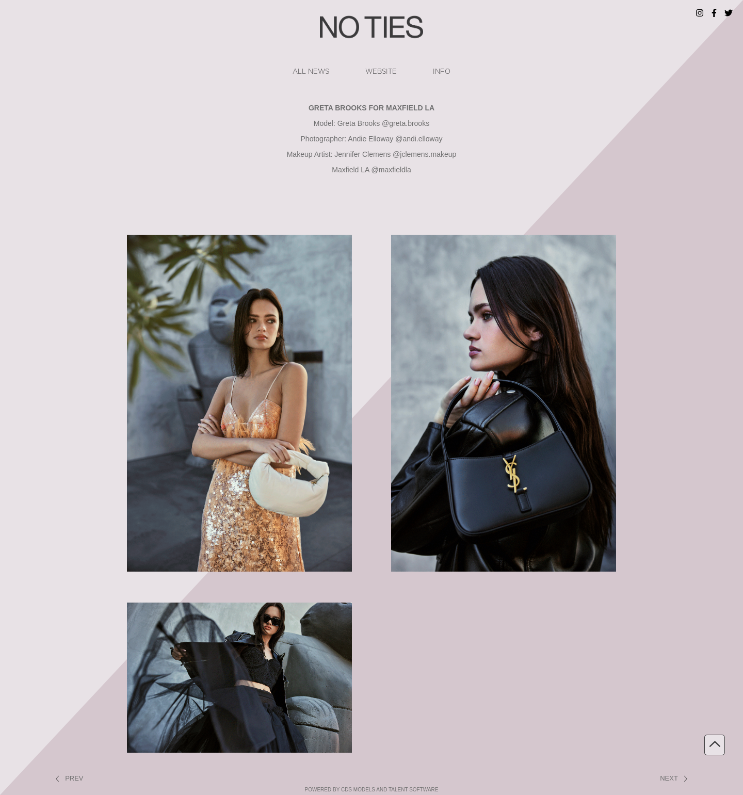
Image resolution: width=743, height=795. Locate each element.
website (381, 71)
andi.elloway (422, 139)
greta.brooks (409, 123)
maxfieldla (395, 170)
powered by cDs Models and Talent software (372, 789)
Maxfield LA (350, 170)
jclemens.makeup (428, 154)
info (441, 71)
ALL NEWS (311, 71)
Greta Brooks (358, 123)
